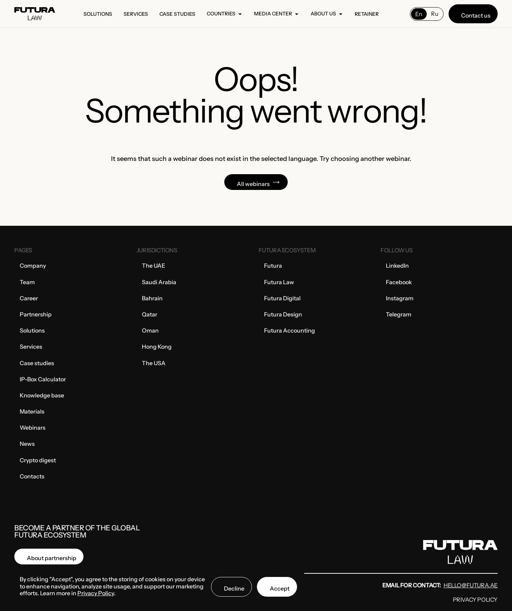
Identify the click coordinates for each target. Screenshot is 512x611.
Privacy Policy (475, 599)
